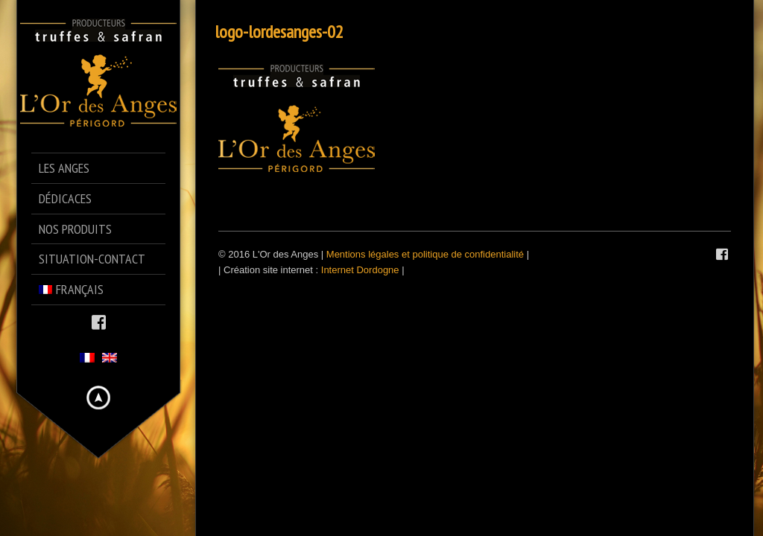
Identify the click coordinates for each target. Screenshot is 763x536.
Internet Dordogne (360, 269)
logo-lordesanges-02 (279, 31)
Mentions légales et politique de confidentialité (425, 254)
